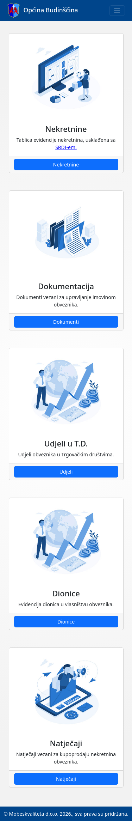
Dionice (66, 621)
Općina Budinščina (42, 11)
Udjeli (66, 471)
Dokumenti (66, 321)
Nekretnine (66, 164)
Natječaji (66, 779)
